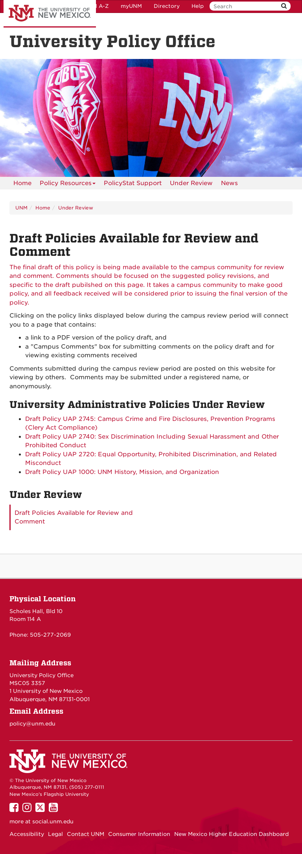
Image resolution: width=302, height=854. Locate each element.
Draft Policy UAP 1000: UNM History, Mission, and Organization (122, 472)
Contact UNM (85, 834)
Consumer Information (139, 834)
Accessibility (26, 834)
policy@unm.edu (32, 723)
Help (198, 6)
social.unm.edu (53, 821)
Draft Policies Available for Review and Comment (74, 517)
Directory (167, 6)
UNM (21, 208)
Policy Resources (68, 184)
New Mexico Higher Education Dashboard (231, 834)
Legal (55, 834)
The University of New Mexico (50, 14)
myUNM (131, 6)
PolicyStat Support (133, 183)
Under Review (191, 183)
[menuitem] (22, 183)
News (229, 183)
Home (22, 183)
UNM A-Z (96, 6)
